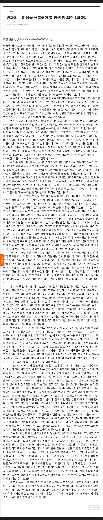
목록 (2, 260)
